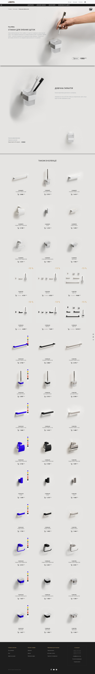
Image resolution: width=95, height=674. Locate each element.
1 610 (75, 194)
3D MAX (23, 142)
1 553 (48, 262)
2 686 (21, 194)
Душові (29, 653)
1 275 (48, 228)
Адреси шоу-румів (11, 656)
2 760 (21, 363)
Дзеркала (31, 5)
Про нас (69, 2)
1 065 (75, 497)
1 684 (21, 430)
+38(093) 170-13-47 (77, 653)
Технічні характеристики (14, 138)
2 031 (75, 565)
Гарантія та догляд (12, 140)
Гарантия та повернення (52, 656)
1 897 (75, 464)
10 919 (77, 329)
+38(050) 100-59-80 (77, 652)
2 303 (75, 396)
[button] (93, 334)
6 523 (50, 295)
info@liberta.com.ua (77, 656)
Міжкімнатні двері (64, 5)
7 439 (50, 329)
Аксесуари (52, 5)
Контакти (81, 2)
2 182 (21, 464)
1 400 (75, 430)
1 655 (75, 228)
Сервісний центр (51, 650)
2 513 (48, 194)
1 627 (21, 598)
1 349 (21, 497)
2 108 (21, 228)
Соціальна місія (77, 661)
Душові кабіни (41, 5)
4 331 (23, 295)
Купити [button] (75, 58)
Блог (9, 653)
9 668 (77, 295)
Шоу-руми (75, 2)
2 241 (21, 262)
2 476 (75, 363)
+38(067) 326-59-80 (77, 650)
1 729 (21, 531)
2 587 (21, 396)
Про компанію (11, 650)
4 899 (23, 329)
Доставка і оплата (51, 653)
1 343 (75, 598)
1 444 (75, 531)
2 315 (21, 565)
